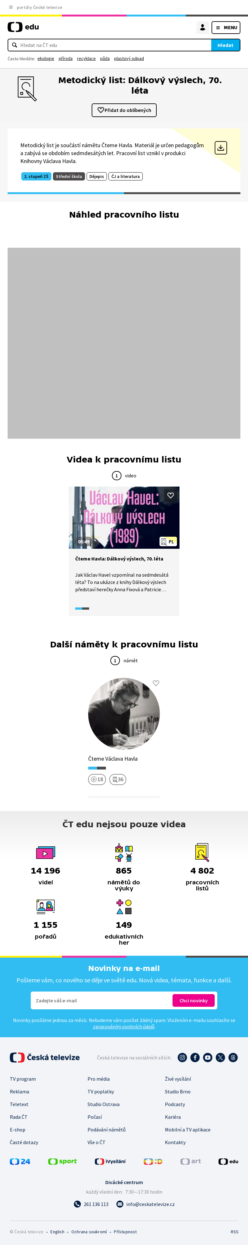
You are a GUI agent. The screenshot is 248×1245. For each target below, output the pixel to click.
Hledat (225, 45)
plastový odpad (129, 58)
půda (105, 58)
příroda (66, 58)
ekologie (45, 58)
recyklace (86, 58)
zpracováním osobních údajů (123, 1026)
